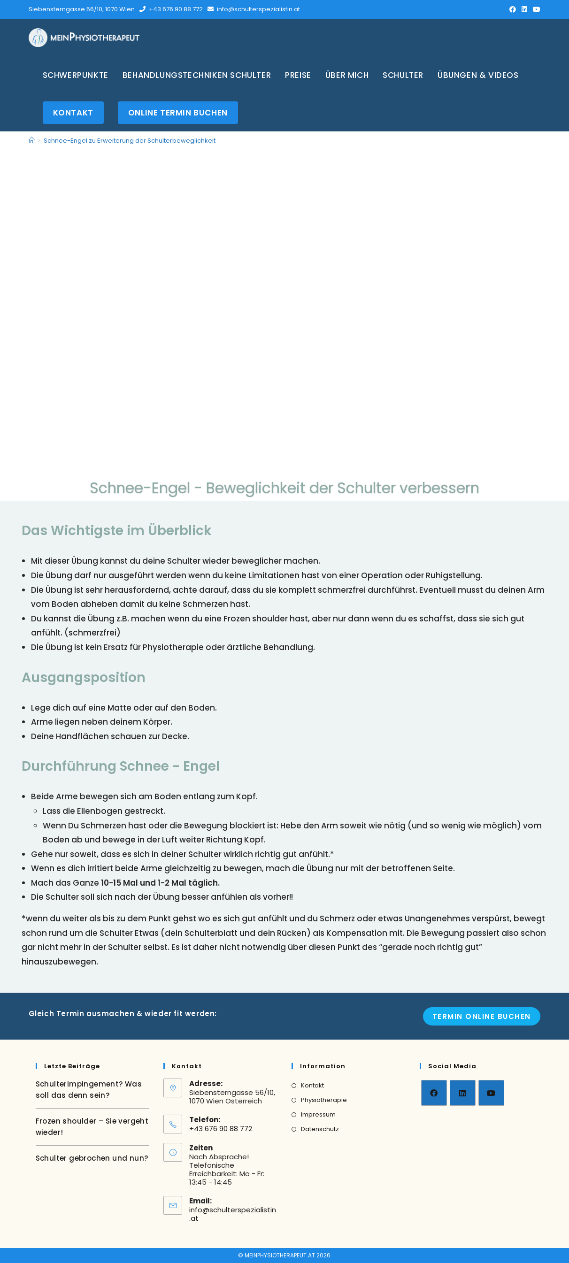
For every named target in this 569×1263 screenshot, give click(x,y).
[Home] (32, 140)
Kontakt (312, 1085)
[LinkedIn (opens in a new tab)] (524, 9)
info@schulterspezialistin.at (258, 9)
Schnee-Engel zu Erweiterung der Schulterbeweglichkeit (129, 140)
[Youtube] (491, 1093)
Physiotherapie (324, 1099)
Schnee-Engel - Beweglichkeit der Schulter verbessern (284, 487)
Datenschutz (320, 1129)
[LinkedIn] (463, 1093)
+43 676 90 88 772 (176, 9)
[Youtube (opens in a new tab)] (535, 9)
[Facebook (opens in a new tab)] (513, 9)
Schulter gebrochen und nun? (92, 1158)
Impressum (318, 1114)
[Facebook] (434, 1093)
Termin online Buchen (481, 1016)
